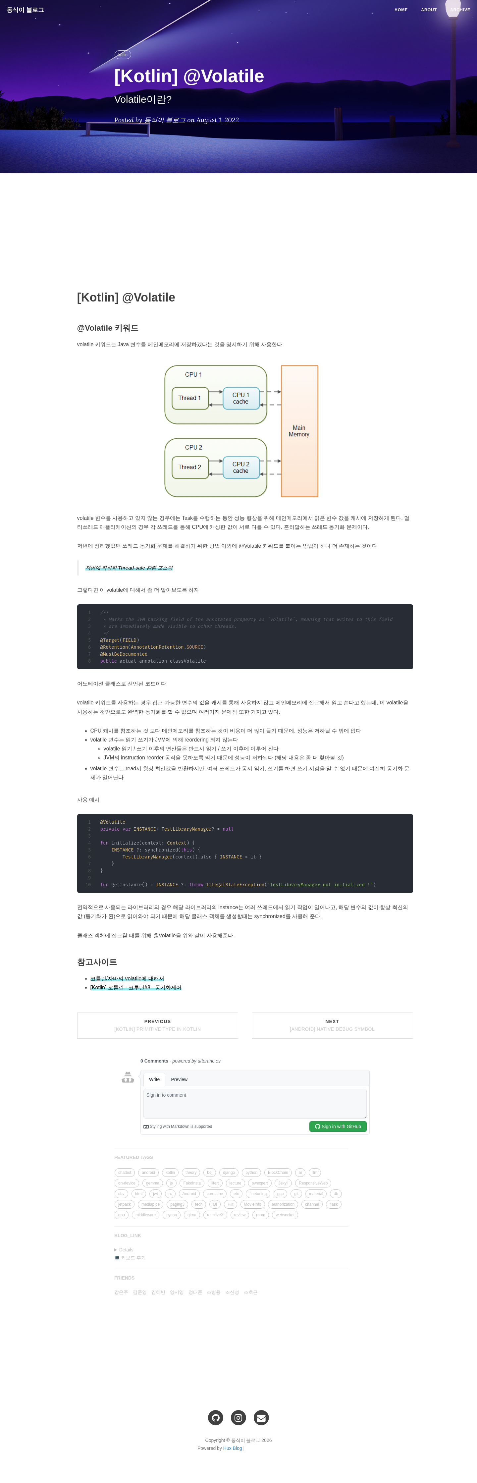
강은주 (121, 1292)
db (336, 1193)
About (429, 10)
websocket (285, 1215)
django (229, 1172)
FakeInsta (192, 1183)
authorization (283, 1204)
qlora (191, 1215)
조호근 (251, 1292)
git (296, 1193)
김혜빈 (158, 1292)
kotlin (123, 54)
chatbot (124, 1172)
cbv (121, 1193)
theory (191, 1172)
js (171, 1183)
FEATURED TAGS (133, 1157)
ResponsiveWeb (313, 1183)
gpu (121, 1215)
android (148, 1172)
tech (199, 1204)
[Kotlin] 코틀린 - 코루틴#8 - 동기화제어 (136, 987)
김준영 (140, 1292)
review (240, 1215)
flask (334, 1204)
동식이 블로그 (25, 10)
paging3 (177, 1204)
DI (215, 1204)
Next (332, 1025)
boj (209, 1172)
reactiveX (215, 1215)
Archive (460, 10)
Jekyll (283, 1183)
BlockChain (278, 1172)
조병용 (214, 1292)
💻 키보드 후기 (130, 1257)
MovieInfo (252, 1204)
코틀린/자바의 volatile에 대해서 (127, 978)
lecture (235, 1183)
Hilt (230, 1204)
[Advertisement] (245, 226)
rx (170, 1193)
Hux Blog (232, 1448)
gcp (280, 1193)
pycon (171, 1215)
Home (401, 10)
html (139, 1193)
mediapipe (150, 1204)
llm (314, 1172)
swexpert (260, 1183)
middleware (145, 1215)
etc (236, 1193)
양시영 (177, 1292)
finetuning (258, 1193)
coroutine (215, 1193)
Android (189, 1193)
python (251, 1172)
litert (215, 1183)
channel (312, 1204)
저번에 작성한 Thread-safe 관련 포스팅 (129, 568)
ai (300, 1172)
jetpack (124, 1204)
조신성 (232, 1292)
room (260, 1215)
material (316, 1193)
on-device (126, 1183)
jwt (155, 1193)
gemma (152, 1183)
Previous (157, 1025)
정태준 (195, 1292)
